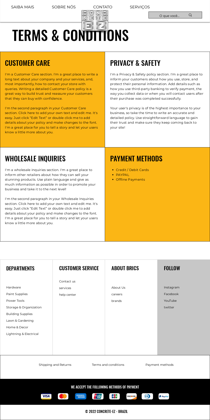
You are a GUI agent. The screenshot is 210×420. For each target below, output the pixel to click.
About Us (118, 288)
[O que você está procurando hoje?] (169, 16)
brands (116, 301)
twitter (169, 307)
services (65, 288)
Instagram (172, 287)
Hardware (13, 287)
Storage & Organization (24, 307)
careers (116, 294)
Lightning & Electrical (22, 334)
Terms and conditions (108, 365)
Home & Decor (17, 327)
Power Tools (15, 301)
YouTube (170, 301)
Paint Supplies (17, 294)
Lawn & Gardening (20, 320)
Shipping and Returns (55, 365)
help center (67, 295)
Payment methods (160, 365)
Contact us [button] (67, 281)
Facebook (171, 294)
